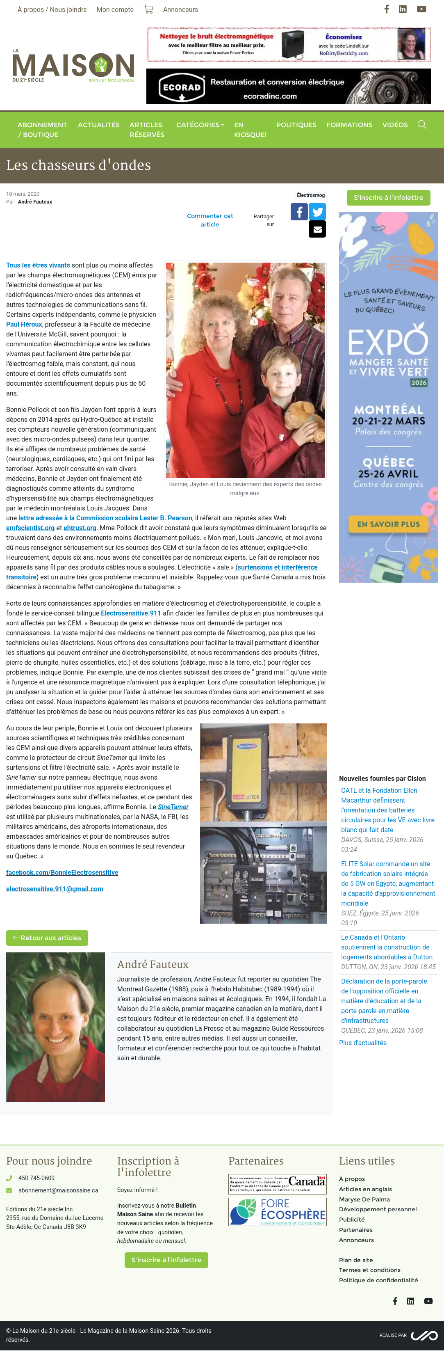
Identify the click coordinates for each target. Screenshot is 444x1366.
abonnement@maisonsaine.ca (58, 1190)
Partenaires (356, 1229)
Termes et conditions (370, 1270)
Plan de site (356, 1260)
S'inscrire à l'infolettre (389, 197)
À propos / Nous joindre (52, 10)
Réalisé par (393, 1335)
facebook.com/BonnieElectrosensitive (62, 872)
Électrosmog (311, 195)
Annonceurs (356, 1240)
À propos (352, 1179)
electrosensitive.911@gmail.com (54, 889)
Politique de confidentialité (378, 1280)
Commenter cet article (210, 220)
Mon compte (115, 10)
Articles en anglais (365, 1189)
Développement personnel (378, 1209)
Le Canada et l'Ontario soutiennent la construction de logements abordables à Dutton (387, 947)
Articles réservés (147, 130)
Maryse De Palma (364, 1199)
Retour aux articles (47, 938)
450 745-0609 (36, 1178)
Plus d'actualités (363, 1043)
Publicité (352, 1219)
